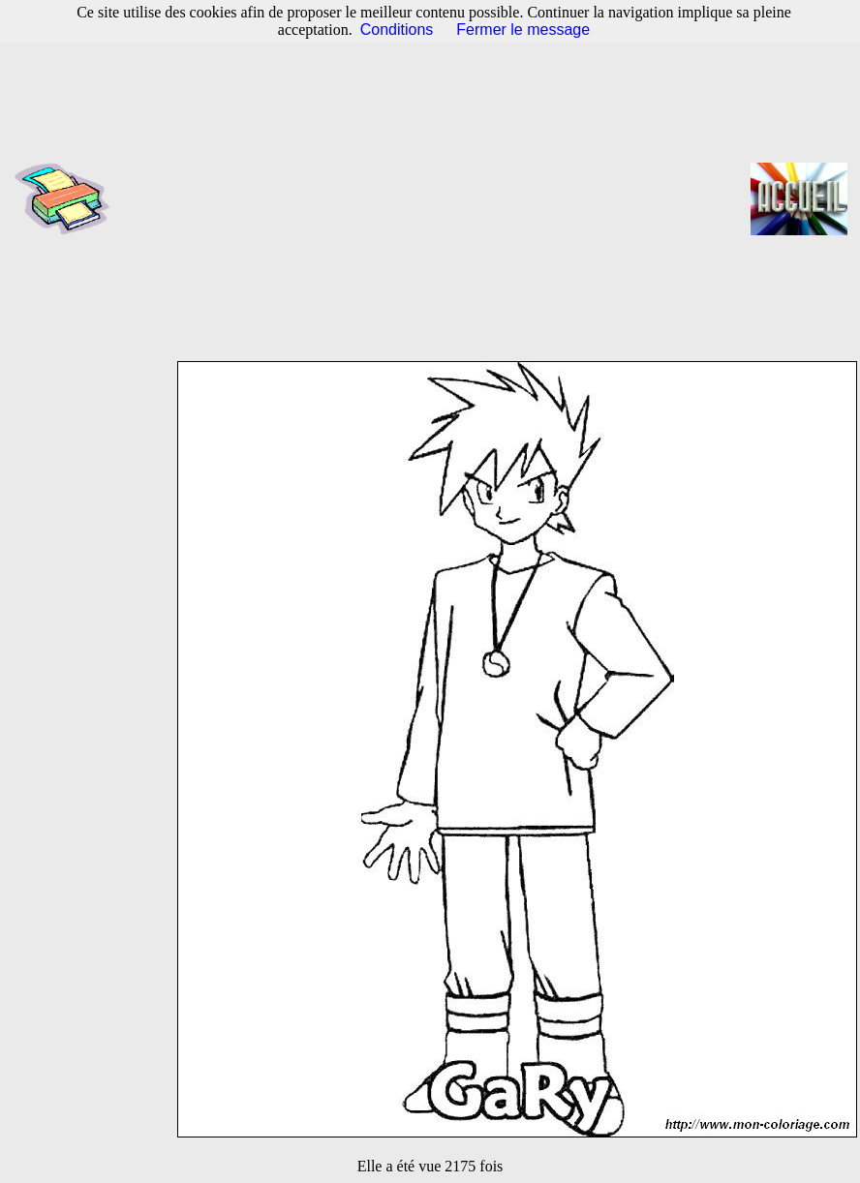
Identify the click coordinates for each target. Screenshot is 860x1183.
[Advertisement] (436, 198)
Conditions (397, 29)
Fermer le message (523, 29)
